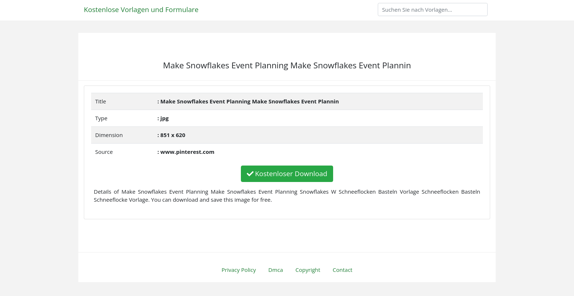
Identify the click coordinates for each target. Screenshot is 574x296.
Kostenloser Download (287, 173)
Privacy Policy (238, 269)
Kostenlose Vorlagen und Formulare (141, 9)
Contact (343, 269)
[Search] (433, 9)
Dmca (275, 269)
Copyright (307, 269)
